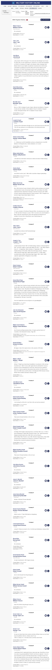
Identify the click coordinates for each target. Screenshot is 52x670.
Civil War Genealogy (18, 12)
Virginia (22, 11)
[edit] (48, 27)
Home (13, 11)
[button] (25, 26)
